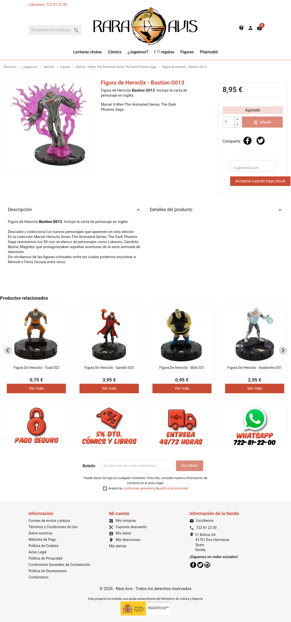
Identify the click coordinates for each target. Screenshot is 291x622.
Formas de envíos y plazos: (50, 521)
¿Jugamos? (138, 52)
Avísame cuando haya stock (260, 181)
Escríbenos (201, 521)
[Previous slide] (8, 350)
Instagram (207, 565)
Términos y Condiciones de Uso (53, 527)
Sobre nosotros (41, 533)
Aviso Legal (38, 552)
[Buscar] (55, 30)
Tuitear (261, 141)
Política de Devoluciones (48, 571)
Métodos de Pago (42, 539)
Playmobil (209, 52)
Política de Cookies (44, 546)
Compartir (247, 141)
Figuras (187, 52)
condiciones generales (138, 488)
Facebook (193, 565)
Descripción (74, 210)
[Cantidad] (229, 122)
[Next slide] (283, 350)
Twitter (200, 565)
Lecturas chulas (87, 52)
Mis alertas (117, 546)
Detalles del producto (216, 210)
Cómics (114, 52)
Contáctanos (39, 577)
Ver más (36, 388)
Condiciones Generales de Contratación (59, 565)
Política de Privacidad (45, 558)
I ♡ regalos (164, 52)
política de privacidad (173, 488)
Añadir (262, 122)
